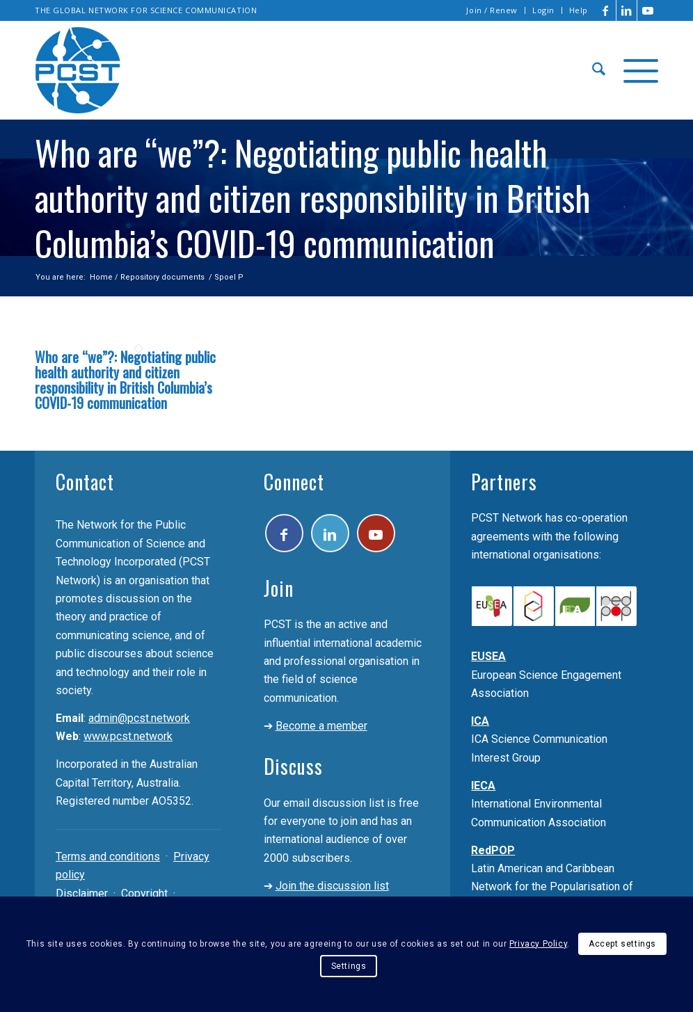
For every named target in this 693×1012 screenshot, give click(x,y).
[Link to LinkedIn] (626, 10)
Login (543, 10)
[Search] (598, 70)
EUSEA (488, 656)
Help (578, 10)
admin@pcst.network (139, 718)
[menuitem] (492, 10)
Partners (504, 481)
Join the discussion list (332, 885)
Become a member (321, 725)
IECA (483, 785)
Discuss (293, 766)
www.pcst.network (128, 736)
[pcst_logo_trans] (78, 70)
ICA (480, 721)
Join (279, 588)
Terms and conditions (108, 856)
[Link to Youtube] (647, 10)
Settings (349, 966)
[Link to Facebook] (606, 10)
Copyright (144, 893)
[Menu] (636, 70)
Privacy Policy (538, 944)
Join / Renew (492, 10)
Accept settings (622, 944)
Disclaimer (82, 893)
